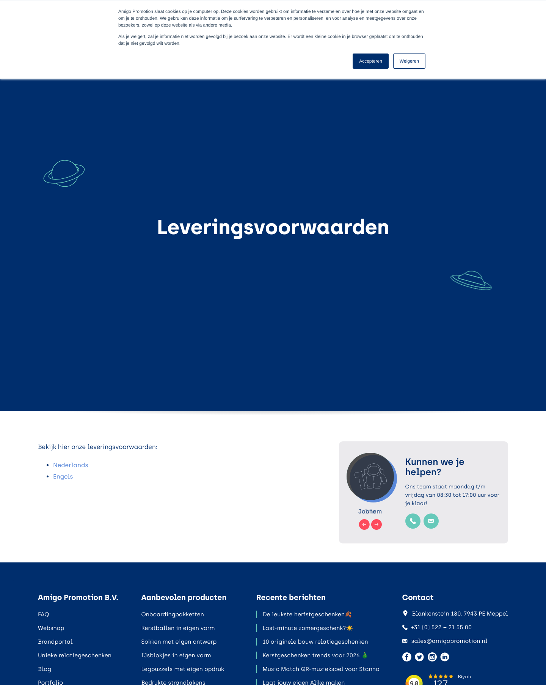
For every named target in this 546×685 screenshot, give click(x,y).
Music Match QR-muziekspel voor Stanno (320, 669)
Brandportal (55, 641)
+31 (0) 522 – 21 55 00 (437, 627)
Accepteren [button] (370, 61)
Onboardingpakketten (172, 614)
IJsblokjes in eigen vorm (176, 655)
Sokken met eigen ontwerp (179, 641)
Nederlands (70, 465)
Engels (63, 476)
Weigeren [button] (409, 61)
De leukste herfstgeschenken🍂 (306, 614)
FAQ (43, 614)
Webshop (51, 628)
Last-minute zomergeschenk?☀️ (307, 628)
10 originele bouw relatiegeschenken (315, 641)
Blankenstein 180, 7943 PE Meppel (455, 613)
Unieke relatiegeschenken (74, 655)
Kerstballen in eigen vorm (178, 628)
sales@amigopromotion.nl (445, 641)
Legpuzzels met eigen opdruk (182, 669)
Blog (44, 669)
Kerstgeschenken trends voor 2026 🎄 (315, 655)
